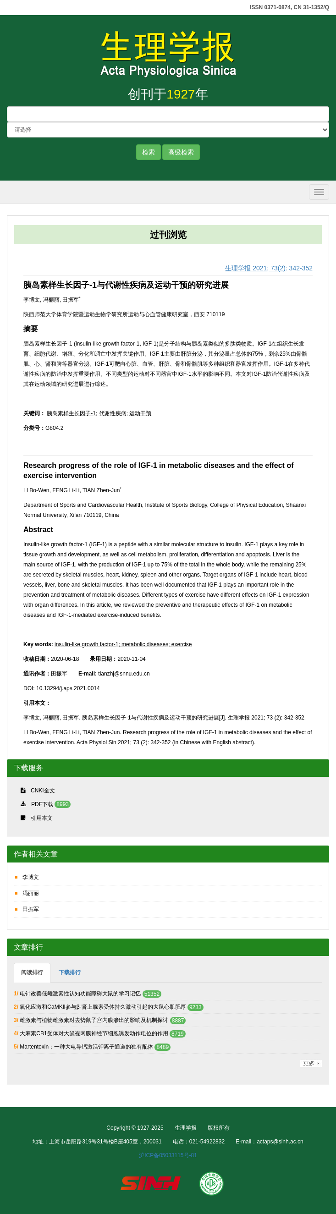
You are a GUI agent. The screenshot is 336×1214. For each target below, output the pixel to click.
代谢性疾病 (113, 413)
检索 (148, 152)
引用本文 (42, 818)
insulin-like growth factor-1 (86, 644)
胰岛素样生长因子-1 (71, 413)
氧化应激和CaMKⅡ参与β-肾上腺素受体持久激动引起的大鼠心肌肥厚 (103, 1007)
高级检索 (181, 152)
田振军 (30, 909)
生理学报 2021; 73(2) (255, 268)
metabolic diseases (144, 644)
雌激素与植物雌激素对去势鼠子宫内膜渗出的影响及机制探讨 (94, 1020)
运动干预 (140, 413)
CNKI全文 (43, 790)
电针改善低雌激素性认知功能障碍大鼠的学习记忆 (80, 993)
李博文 (30, 877)
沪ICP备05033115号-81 (168, 1155)
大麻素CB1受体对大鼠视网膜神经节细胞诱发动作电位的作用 (94, 1033)
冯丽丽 (30, 893)
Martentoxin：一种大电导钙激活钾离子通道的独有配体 (86, 1047)
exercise (181, 644)
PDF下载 (42, 804)
